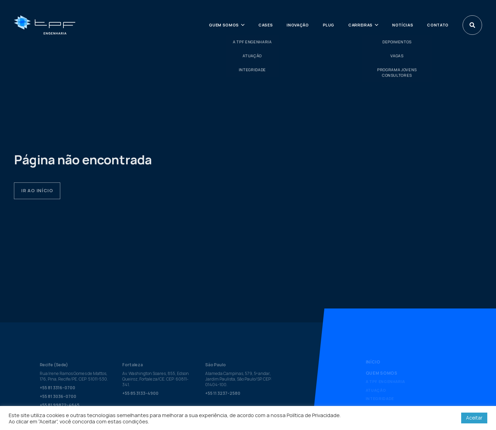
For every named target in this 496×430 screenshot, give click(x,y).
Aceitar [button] (474, 417)
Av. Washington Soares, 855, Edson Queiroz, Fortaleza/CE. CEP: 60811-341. (155, 379)
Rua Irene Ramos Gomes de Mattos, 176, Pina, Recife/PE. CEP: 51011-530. (74, 376)
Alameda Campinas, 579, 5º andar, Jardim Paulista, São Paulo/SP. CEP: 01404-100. (238, 379)
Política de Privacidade (313, 415)
